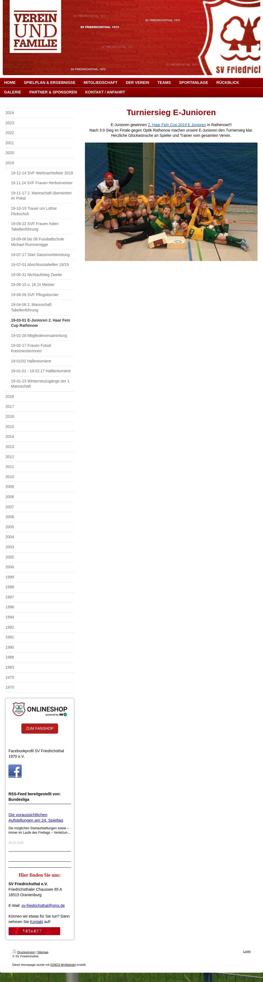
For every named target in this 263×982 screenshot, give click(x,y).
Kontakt (36, 921)
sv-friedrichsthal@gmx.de (43, 905)
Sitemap (42, 952)
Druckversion (23, 952)
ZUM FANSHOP (39, 728)
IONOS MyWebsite (63, 964)
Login (247, 951)
